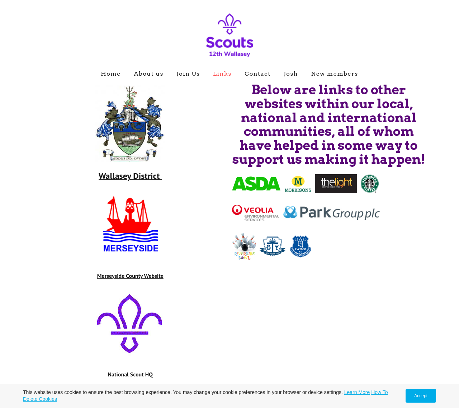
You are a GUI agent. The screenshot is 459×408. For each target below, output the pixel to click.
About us (149, 73)
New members (334, 73)
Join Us (188, 73)
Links (222, 73)
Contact (258, 73)
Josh (291, 73)
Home (111, 73)
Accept (420, 395)
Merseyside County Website (130, 275)
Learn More (357, 392)
